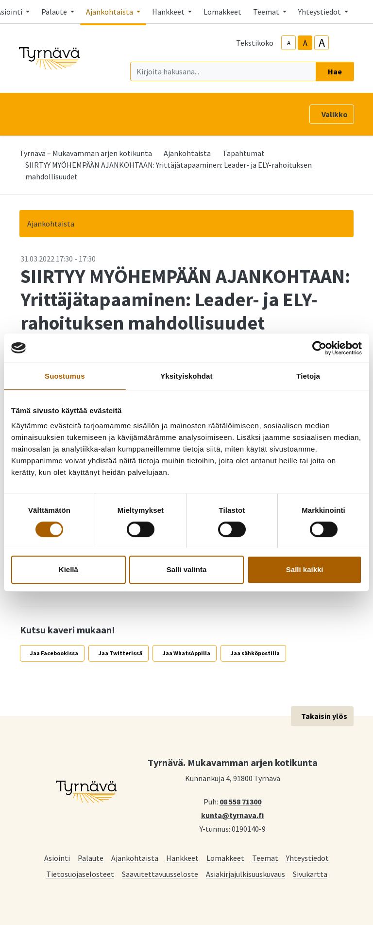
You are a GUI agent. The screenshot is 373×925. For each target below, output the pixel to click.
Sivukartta (310, 873)
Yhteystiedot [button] (320, 12)
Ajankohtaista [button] (110, 12)
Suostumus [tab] (65, 376)
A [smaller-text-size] (288, 43)
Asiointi (57, 857)
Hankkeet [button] (169, 12)
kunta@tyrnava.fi (232, 814)
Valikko (335, 114)
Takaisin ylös (324, 716)
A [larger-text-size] (322, 42)
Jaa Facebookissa (54, 653)
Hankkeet (182, 857)
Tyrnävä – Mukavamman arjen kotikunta (85, 153)
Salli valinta (187, 569)
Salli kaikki (304, 569)
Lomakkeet (222, 12)
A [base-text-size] (305, 43)
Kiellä (68, 569)
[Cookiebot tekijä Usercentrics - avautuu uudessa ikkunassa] (319, 348)
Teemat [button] (267, 12)
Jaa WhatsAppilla (186, 653)
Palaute (90, 857)
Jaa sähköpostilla (255, 653)
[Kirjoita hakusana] (223, 71)
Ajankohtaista (187, 153)
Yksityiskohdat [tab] (186, 376)
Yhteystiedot (307, 857)
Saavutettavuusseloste (160, 873)
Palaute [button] (54, 12)
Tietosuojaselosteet (80, 873)
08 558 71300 (240, 801)
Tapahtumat (243, 153)
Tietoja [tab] (308, 376)
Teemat (265, 857)
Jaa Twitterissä (120, 653)
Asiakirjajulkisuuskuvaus (245, 873)
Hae (335, 71)
